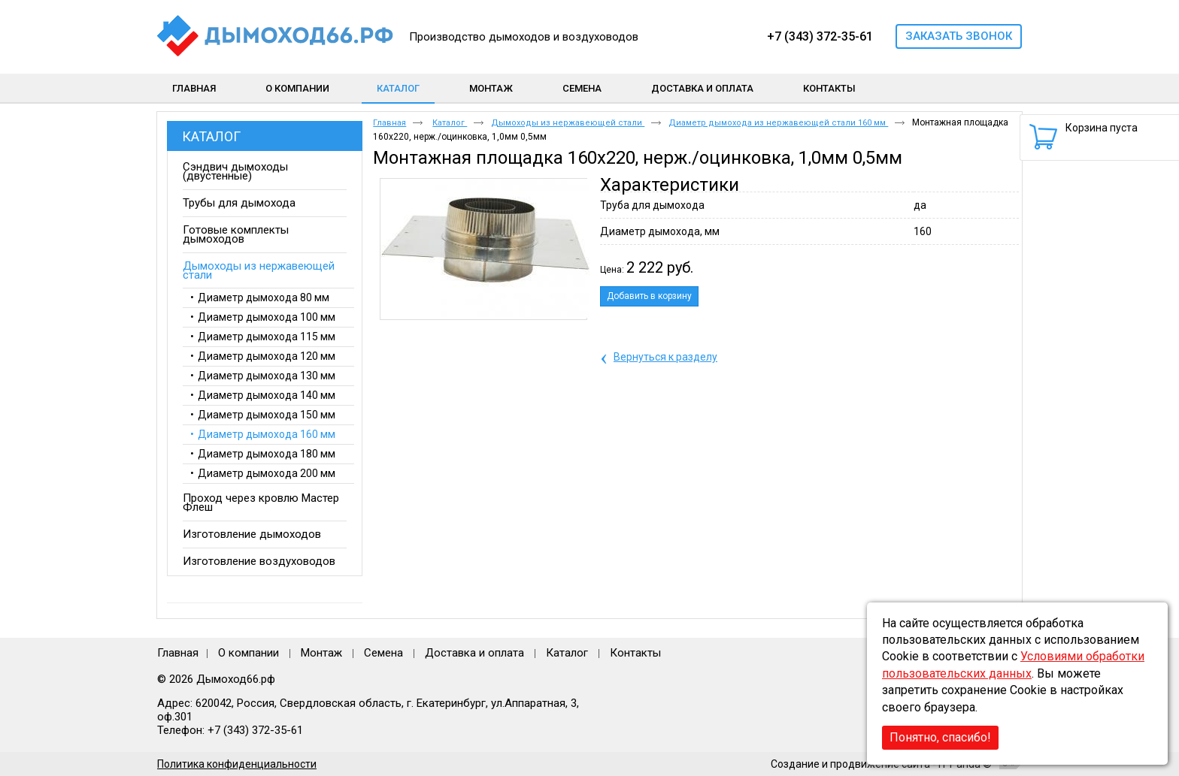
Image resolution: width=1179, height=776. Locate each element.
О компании (248, 653)
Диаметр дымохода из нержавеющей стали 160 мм (778, 123)
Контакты (635, 653)
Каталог (398, 88)
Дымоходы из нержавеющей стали (567, 123)
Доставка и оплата (474, 653)
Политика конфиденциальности (237, 764)
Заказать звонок (958, 36)
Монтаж (323, 653)
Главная (389, 123)
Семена (383, 653)
